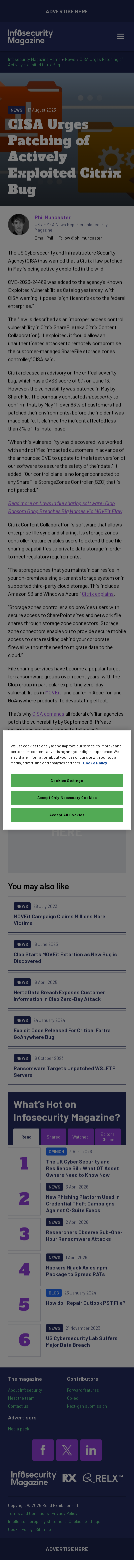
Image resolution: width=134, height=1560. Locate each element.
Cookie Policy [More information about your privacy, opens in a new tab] (95, 763)
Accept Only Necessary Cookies (67, 797)
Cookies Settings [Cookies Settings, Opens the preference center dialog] (67, 780)
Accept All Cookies (66, 815)
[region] (67, 780)
